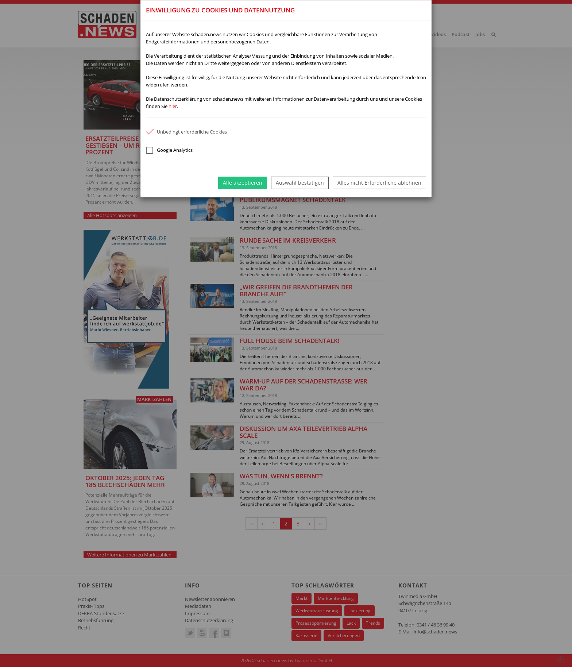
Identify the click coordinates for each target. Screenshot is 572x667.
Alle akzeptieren (242, 182)
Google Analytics (169, 150)
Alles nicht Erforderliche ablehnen (379, 182)
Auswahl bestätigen (300, 182)
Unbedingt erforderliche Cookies (186, 131)
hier (173, 106)
